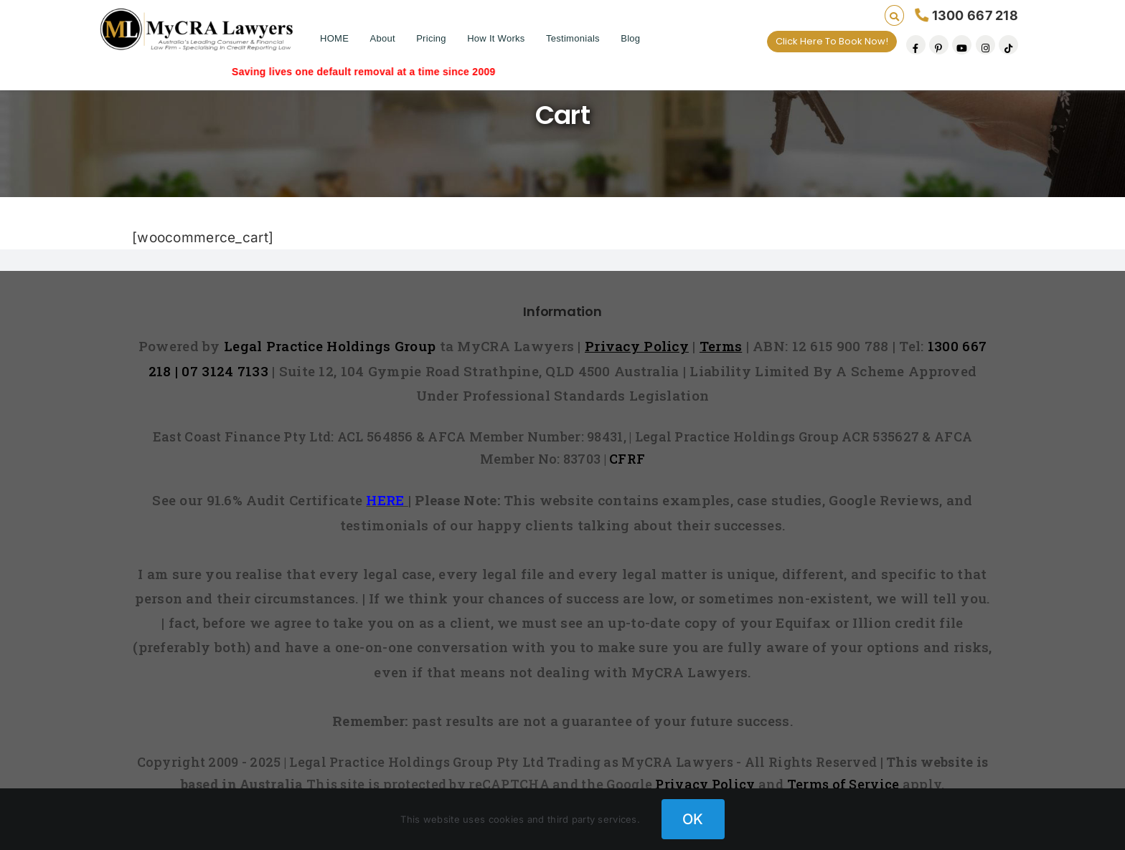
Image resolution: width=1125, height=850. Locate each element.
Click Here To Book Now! (832, 41)
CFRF (627, 458)
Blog (630, 38)
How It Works (495, 38)
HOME (334, 38)
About (382, 38)
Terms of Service (843, 784)
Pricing (431, 38)
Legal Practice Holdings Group (332, 346)
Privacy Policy (705, 784)
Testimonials (573, 38)
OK (693, 819)
